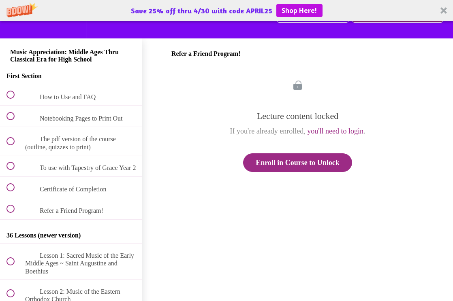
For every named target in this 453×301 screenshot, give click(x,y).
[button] (226, 10)
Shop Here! (299, 10)
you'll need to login (335, 131)
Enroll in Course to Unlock (298, 163)
